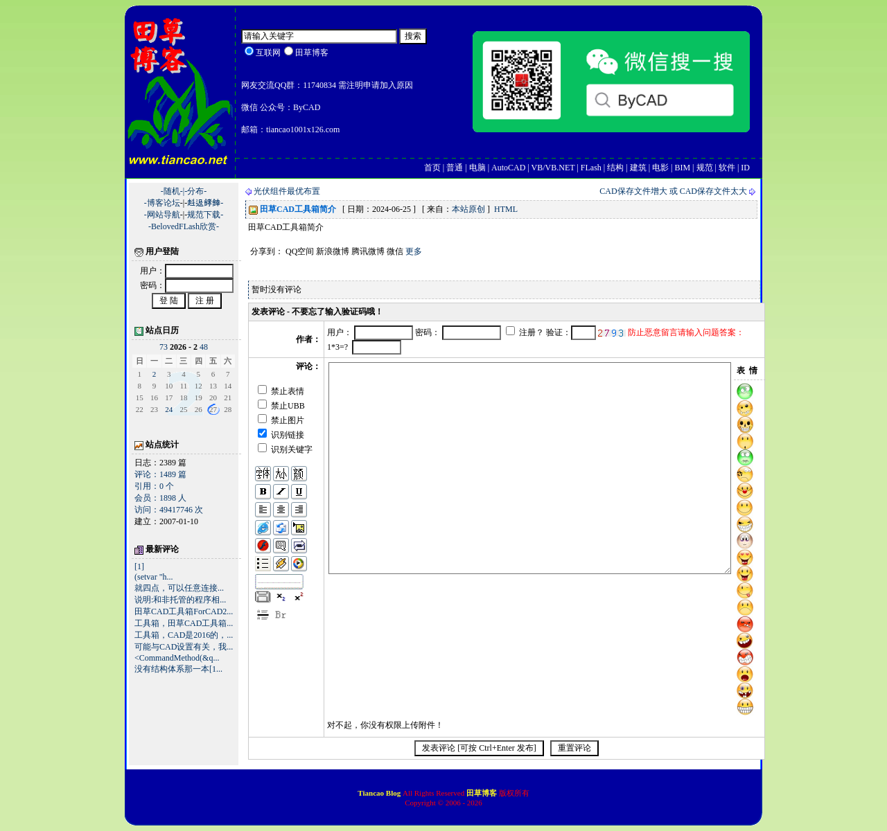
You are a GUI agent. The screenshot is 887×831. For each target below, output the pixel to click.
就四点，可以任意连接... (179, 588)
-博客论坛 (162, 203)
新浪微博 (332, 251)
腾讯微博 (368, 251)
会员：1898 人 (160, 498)
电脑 (477, 167)
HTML (506, 209)
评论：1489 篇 (160, 474)
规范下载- (205, 215)
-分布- (195, 191)
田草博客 (481, 793)
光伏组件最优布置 (287, 191)
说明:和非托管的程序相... (180, 600)
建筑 (638, 167)
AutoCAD (508, 167)
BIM (682, 167)
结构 (615, 167)
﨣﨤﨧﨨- (205, 203)
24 (169, 409)
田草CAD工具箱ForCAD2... (183, 611)
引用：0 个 (154, 486)
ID (745, 167)
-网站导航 (162, 215)
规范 (704, 167)
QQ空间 (300, 251)
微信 (395, 251)
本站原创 (468, 209)
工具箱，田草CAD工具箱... (183, 623)
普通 (454, 167)
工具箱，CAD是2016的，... (183, 635)
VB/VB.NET (553, 167)
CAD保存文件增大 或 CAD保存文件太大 (673, 191)
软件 (727, 167)
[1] (139, 566)
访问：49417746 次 (168, 510)
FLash (591, 167)
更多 (413, 251)
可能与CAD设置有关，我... (183, 647)
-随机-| (172, 191)
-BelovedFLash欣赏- (183, 226)
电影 (660, 167)
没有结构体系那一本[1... (178, 669)
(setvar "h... (153, 577)
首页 (432, 167)
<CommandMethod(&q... (176, 658)
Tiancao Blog (380, 793)
